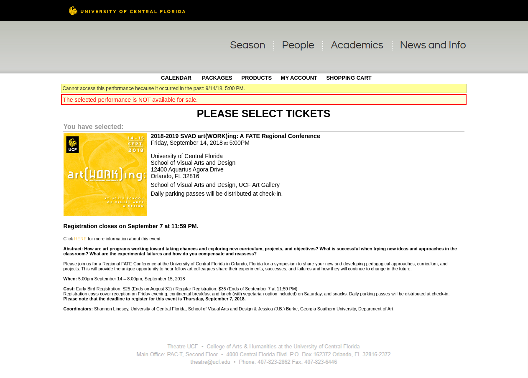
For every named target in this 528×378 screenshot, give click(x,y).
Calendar (176, 78)
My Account (298, 78)
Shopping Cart (348, 78)
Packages (217, 78)
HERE (80, 238)
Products (256, 78)
